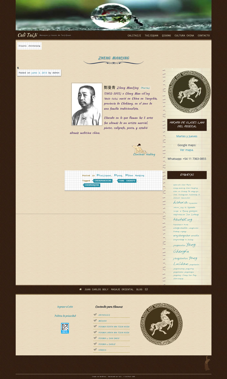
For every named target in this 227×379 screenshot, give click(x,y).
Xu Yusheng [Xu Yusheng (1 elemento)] (189, 240)
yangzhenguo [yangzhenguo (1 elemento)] (189, 272)
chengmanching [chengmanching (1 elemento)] (179, 188)
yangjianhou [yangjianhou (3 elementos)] (180, 258)
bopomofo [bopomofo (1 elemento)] (177, 185)
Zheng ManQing (113, 57)
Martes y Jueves (186, 136)
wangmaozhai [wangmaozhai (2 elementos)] (180, 228)
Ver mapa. (187, 150)
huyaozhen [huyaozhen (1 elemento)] (193, 203)
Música (102, 321)
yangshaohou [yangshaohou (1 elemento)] (194, 265)
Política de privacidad (65, 316)
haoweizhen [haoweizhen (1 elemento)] (185, 198)
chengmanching (103, 181)
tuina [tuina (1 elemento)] (186, 225)
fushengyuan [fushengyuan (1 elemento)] (183, 195)
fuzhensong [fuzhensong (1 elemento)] (193, 195)
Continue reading (145, 155)
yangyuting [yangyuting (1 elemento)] (190, 269)
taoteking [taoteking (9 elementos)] (182, 220)
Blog (139, 289)
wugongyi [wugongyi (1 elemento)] (183, 232)
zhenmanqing (92, 185)
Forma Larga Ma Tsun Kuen (113, 332)
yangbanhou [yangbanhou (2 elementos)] (179, 245)
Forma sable (106, 344)
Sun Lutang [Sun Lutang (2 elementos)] (192, 214)
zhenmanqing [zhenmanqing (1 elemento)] (178, 279)
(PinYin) (145, 88)
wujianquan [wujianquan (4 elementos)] (181, 236)
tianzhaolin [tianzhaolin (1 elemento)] (178, 225)
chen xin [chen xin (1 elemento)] (176, 192)
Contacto (204, 35)
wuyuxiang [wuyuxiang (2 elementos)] (178, 239)
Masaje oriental (122, 289)
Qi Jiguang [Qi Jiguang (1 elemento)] (184, 211)
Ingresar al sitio (65, 306)
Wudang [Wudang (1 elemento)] (176, 232)
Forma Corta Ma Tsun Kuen (113, 326)
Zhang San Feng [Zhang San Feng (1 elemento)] (189, 275)
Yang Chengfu (127, 181)
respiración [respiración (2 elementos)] (179, 214)
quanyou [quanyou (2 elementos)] (193, 211)
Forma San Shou (108, 338)
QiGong (166, 35)
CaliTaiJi (134, 35)
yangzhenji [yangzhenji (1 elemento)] (177, 275)
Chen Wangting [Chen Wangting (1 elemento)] (192, 188)
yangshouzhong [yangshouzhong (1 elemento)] (178, 269)
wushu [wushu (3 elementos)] (195, 236)
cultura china (184, 35)
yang (119, 176)
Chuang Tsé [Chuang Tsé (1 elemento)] (185, 192)
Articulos (104, 315)
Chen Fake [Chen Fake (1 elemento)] (186, 185)
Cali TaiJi (27, 35)
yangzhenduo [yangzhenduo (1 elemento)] (178, 272)
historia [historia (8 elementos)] (180, 202)
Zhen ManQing (136, 176)
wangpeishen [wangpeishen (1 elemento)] (193, 228)
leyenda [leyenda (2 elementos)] (191, 207)
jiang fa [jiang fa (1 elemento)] (183, 208)
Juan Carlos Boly (96, 289)
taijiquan (151, 35)
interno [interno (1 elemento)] (176, 208)
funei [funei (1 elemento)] (175, 195)
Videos (102, 350)
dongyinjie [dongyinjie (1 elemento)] (194, 192)
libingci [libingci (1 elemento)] (176, 211)
